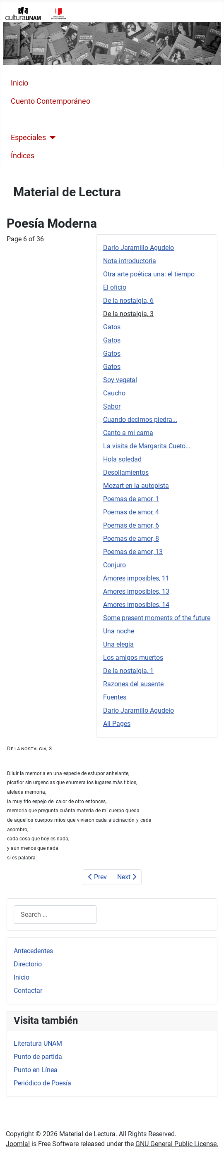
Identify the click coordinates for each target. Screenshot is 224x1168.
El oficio (114, 287)
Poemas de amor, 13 (133, 552)
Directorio (28, 964)
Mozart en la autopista (136, 486)
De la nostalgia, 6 (128, 300)
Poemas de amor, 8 (131, 538)
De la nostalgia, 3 (128, 314)
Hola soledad (122, 459)
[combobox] (55, 914)
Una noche (118, 631)
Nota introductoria (129, 261)
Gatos (111, 327)
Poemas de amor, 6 (131, 525)
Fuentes (114, 697)
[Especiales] (51, 137)
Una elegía (118, 644)
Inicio (19, 83)
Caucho (114, 393)
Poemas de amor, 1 (131, 499)
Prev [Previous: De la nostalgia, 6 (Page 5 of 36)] (97, 877)
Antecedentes (33, 951)
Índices (22, 156)
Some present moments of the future (156, 618)
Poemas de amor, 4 (131, 512)
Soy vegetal (120, 380)
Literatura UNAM (38, 1043)
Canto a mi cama (128, 433)
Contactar (28, 990)
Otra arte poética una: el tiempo (149, 274)
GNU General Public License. (176, 1144)
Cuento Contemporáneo (50, 101)
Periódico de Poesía (42, 1083)
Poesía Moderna (38, 119)
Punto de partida (38, 1057)
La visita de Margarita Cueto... (146, 446)
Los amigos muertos (133, 657)
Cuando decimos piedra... (140, 419)
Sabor (111, 406)
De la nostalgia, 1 (128, 671)
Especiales (28, 137)
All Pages (116, 724)
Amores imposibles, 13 (136, 591)
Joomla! (18, 1144)
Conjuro (114, 565)
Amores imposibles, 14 (136, 605)
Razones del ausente (133, 684)
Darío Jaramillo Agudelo (138, 248)
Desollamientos (126, 472)
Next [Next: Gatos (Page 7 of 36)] (126, 877)
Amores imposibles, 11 (136, 578)
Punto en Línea (36, 1070)
